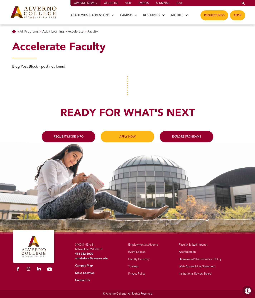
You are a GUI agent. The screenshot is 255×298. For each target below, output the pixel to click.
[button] (243, 3)
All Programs (29, 31)
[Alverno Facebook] (17, 269)
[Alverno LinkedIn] (39, 269)
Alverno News (85, 3)
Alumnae (162, 3)
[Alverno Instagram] (28, 269)
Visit (128, 3)
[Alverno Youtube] (49, 270)
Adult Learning (53, 31)
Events (144, 3)
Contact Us (82, 280)
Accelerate (76, 31)
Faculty (92, 31)
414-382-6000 (84, 254)
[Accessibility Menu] (247, 290)
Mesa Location (85, 273)
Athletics (111, 3)
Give (179, 3)
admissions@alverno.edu (91, 258)
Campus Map (84, 265)
